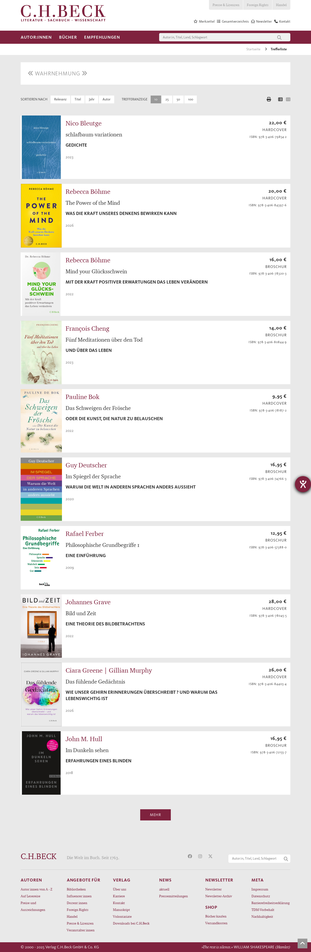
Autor (107, 99)
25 (167, 99)
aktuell (164, 889)
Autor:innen (36, 37)
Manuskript (121, 910)
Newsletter (213, 889)
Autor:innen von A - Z (36, 889)
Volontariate (122, 916)
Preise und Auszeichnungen (33, 906)
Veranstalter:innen (81, 930)
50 (178, 99)
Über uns (119, 889)
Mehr (155, 814)
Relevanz (60, 99)
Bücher (68, 37)
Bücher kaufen (215, 916)
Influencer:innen (79, 896)
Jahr (92, 99)
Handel (281, 5)
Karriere (119, 896)
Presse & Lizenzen (226, 5)
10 (155, 99)
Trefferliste (279, 49)
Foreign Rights (257, 5)
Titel (78, 99)
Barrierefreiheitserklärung (270, 903)
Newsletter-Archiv (218, 896)
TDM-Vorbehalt (262, 910)
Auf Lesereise (30, 896)
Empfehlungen (102, 37)
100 (190, 99)
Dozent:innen (77, 903)
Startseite (253, 49)
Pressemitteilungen (173, 896)
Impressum (259, 889)
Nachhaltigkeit (262, 916)
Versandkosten (216, 923)
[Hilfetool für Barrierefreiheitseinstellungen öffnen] (303, 484)
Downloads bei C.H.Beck (131, 923)
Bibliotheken (76, 889)
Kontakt (119, 903)
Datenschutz (260, 896)
